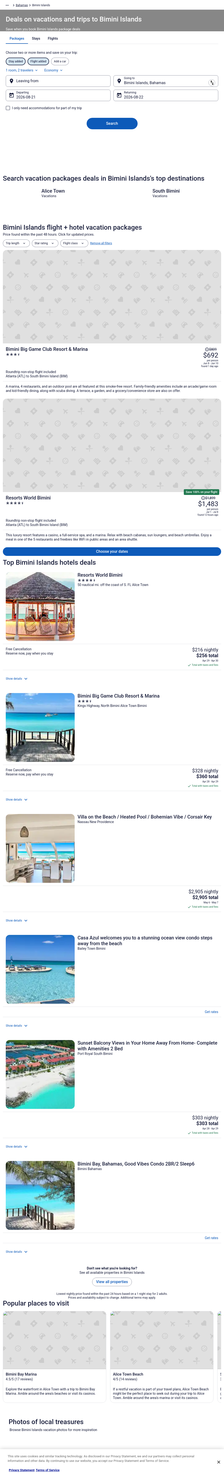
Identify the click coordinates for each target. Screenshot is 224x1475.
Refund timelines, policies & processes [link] (188, 1405)
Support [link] (176, 1377)
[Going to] (160, 86)
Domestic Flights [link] (73, 1400)
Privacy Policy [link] (125, 1377)
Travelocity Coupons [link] (75, 1423)
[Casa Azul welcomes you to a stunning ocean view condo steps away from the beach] (112, 608)
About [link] (11, 1377)
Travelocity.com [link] (13, 6)
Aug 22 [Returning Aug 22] (130, 102)
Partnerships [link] (16, 1400)
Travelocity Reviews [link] (74, 1415)
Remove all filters (101, 262)
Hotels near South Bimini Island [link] (28, 1239)
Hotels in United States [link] (76, 1377)
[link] (112, 1153)
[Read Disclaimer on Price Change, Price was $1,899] (208, 340)
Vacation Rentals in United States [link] (83, 1384)
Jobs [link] (11, 1384)
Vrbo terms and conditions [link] (133, 1400)
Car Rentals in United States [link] (79, 1407)
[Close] (218, 1462)
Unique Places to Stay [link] (76, 1430)
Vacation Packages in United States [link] (84, 1392)
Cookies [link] (121, 1384)
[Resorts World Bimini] (148, 360)
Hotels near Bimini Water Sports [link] (28, 1230)
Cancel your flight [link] (182, 1396)
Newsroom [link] (15, 1407)
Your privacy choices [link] (129, 1415)
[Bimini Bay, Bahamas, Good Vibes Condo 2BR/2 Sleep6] (112, 699)
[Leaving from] (64, 86)
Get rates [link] (209, 595)
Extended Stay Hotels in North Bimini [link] (32, 1248)
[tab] (95, 50)
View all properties (112, 738)
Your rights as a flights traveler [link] (190, 1423)
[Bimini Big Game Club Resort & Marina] (148, 297)
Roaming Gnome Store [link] (22, 1423)
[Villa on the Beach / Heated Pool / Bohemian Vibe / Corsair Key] (112, 561)
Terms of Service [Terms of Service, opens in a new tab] (47, 1470)
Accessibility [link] (124, 1407)
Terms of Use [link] (124, 1392)
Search (112, 128)
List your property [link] (19, 1392)
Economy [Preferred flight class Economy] (197, 75)
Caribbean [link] (50, 6)
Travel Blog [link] (69, 1438)
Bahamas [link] (67, 6)
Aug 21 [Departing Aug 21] (34, 102)
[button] (112, 1201)
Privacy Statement (21, 1470)
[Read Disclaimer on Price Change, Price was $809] (211, 275)
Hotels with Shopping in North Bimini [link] (32, 1257)
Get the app (102, 1328)
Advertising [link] (15, 1430)
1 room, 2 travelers (165, 75)
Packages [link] (33, 6)
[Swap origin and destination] (113, 85)
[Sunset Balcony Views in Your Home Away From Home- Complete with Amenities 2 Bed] (112, 655)
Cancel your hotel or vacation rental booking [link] (193, 1386)
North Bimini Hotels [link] (19, 1266)
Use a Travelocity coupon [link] (186, 1415)
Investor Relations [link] (19, 1415)
